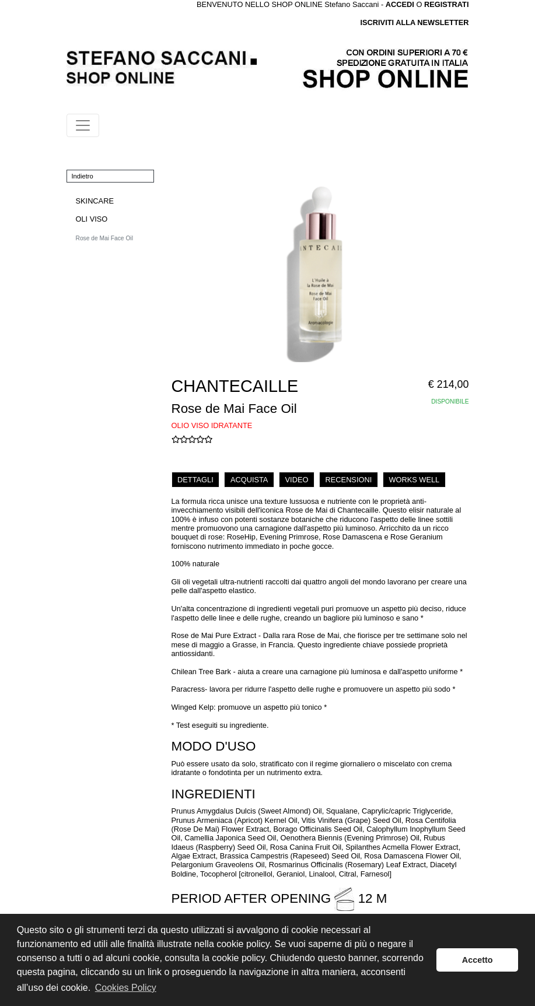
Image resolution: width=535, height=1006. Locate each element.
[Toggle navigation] (83, 125)
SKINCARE (95, 201)
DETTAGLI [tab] (195, 479)
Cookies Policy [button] (125, 988)
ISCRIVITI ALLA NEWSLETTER (414, 22)
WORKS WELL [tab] (414, 479)
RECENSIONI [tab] (349, 479)
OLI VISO (92, 219)
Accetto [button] (477, 960)
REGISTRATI (446, 4)
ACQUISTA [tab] (249, 479)
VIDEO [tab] (297, 479)
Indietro (82, 176)
